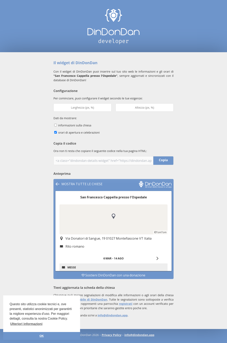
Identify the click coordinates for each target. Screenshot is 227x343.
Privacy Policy (111, 335)
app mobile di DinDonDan (88, 299)
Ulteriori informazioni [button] (26, 324)
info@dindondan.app (112, 315)
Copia (163, 160)
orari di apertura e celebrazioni (77, 132)
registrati (125, 304)
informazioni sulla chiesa (72, 125)
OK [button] (41, 335)
